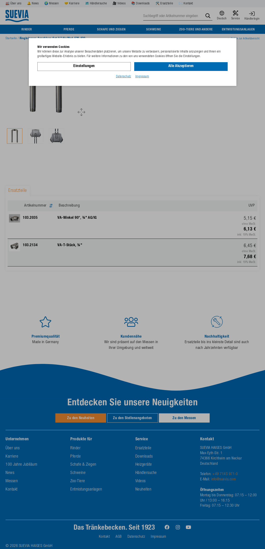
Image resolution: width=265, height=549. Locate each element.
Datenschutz (123, 76)
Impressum (142, 76)
